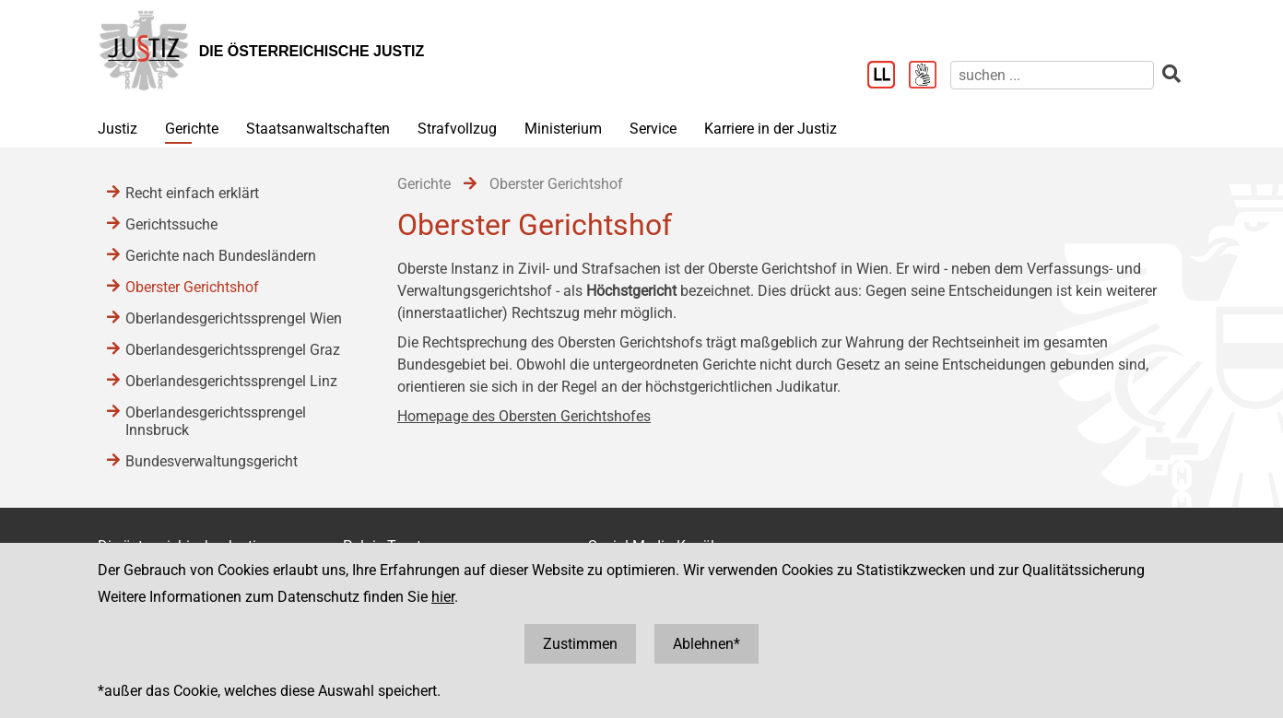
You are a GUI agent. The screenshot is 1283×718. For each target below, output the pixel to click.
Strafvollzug (457, 128)
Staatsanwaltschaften (318, 128)
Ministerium (563, 128)
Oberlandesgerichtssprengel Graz (232, 350)
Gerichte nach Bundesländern (220, 256)
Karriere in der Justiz (770, 128)
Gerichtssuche (171, 224)
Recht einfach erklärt (192, 193)
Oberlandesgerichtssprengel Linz (231, 381)
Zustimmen (580, 644)
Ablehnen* (706, 644)
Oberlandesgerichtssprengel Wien (233, 318)
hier (442, 597)
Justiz (117, 128)
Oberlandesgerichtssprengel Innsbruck (215, 421)
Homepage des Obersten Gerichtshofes (524, 416)
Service (653, 128)
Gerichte (191, 128)
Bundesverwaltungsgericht (211, 461)
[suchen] (1052, 75)
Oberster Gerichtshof (192, 287)
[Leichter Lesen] (888, 76)
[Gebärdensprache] (929, 76)
